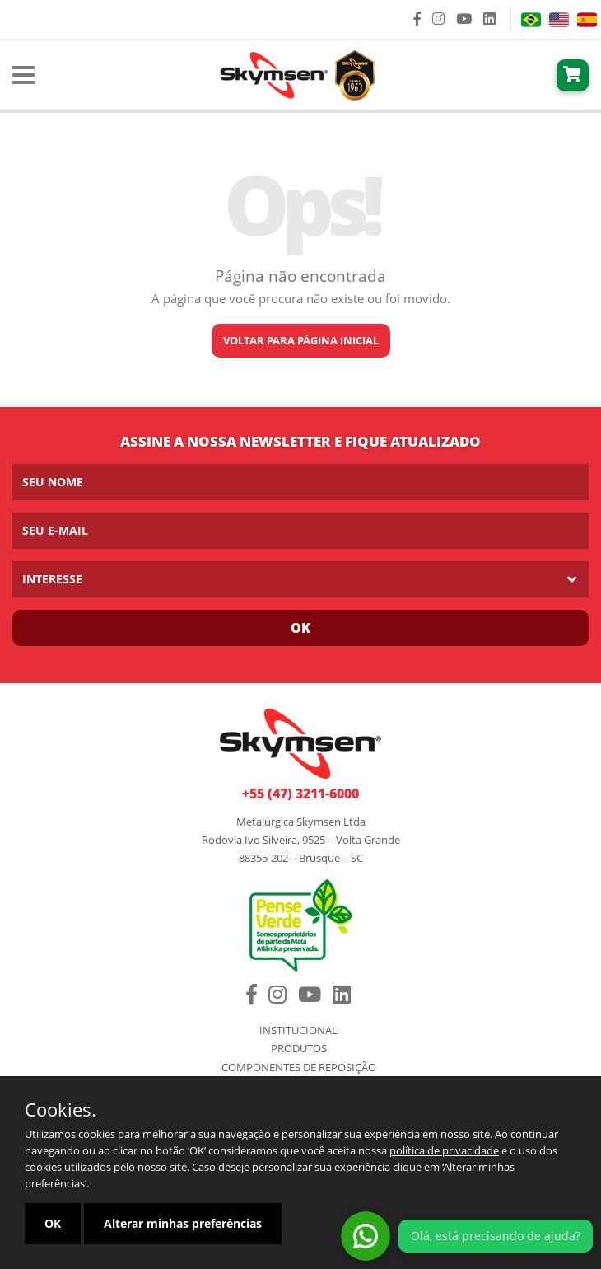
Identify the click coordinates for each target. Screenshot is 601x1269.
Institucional (298, 1030)
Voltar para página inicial (301, 340)
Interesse (52, 579)
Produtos (299, 1048)
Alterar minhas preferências (183, 1223)
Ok (300, 628)
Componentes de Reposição (298, 1067)
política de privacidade (444, 1150)
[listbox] (300, 579)
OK (52, 1223)
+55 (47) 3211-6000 (300, 793)
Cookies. (60, 1109)
